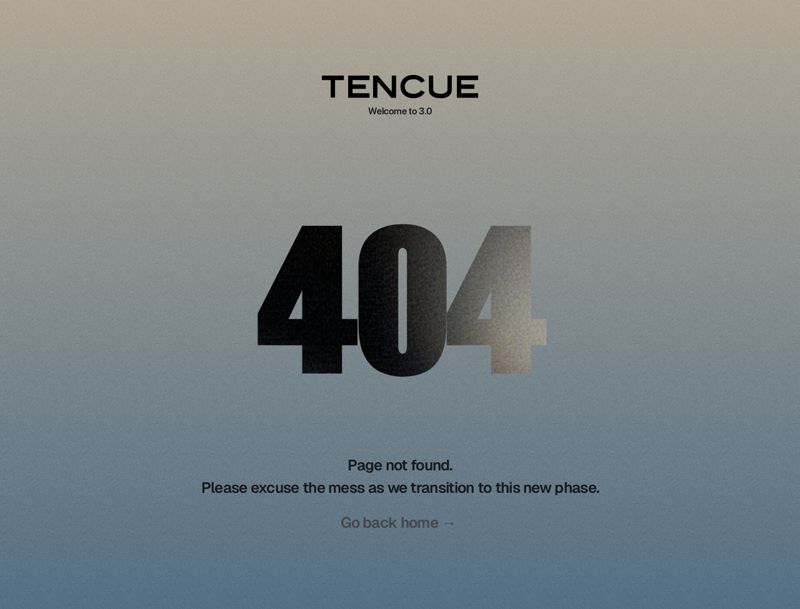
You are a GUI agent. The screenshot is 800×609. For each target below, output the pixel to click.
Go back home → (398, 522)
